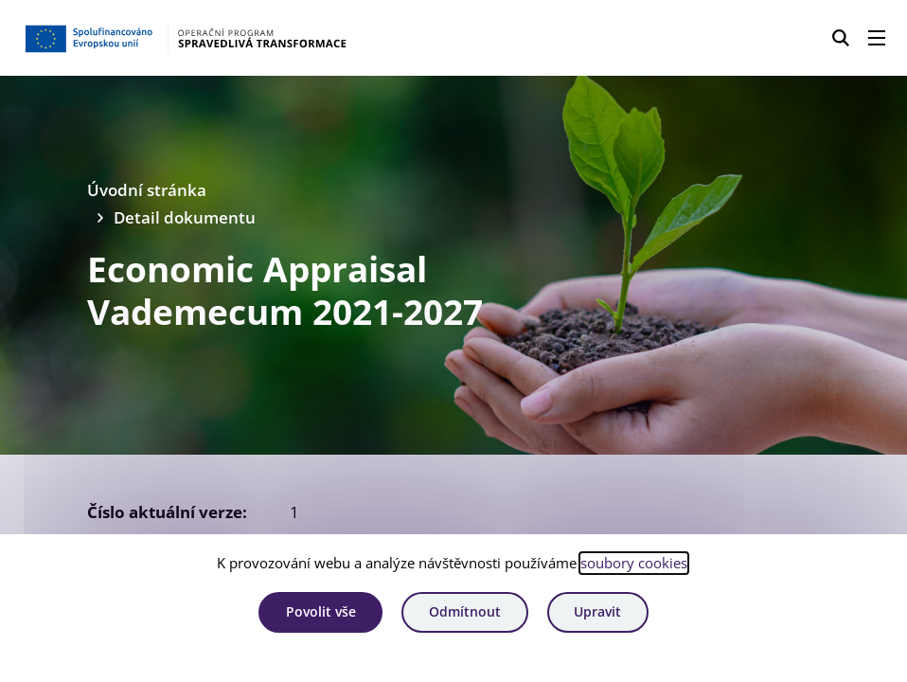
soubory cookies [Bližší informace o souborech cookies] (633, 562)
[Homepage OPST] (224, 38)
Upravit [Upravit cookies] (597, 611)
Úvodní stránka (146, 190)
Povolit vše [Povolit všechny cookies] (321, 611)
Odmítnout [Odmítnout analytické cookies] (465, 611)
